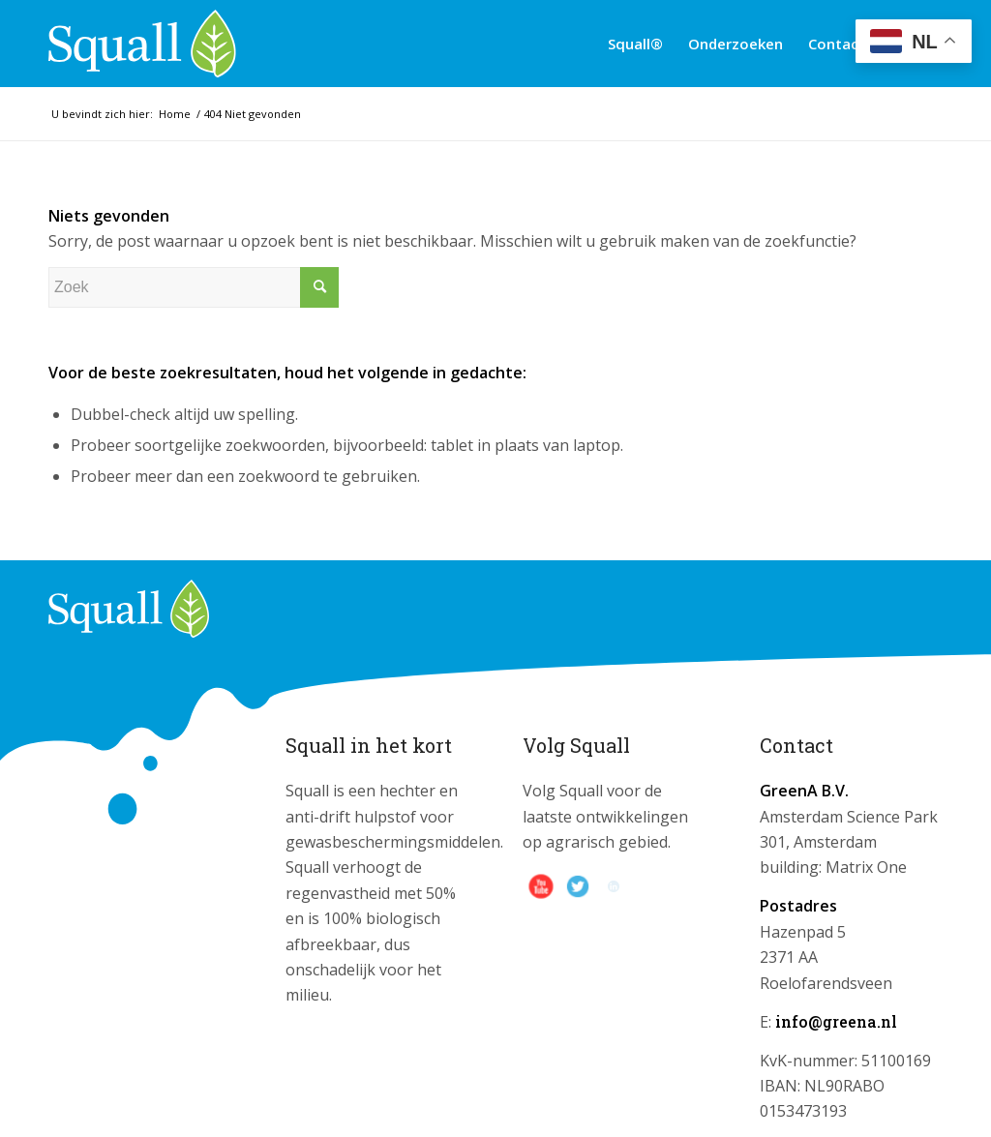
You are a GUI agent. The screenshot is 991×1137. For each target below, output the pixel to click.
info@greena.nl (836, 1021)
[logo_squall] (142, 43)
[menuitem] (635, 43)
